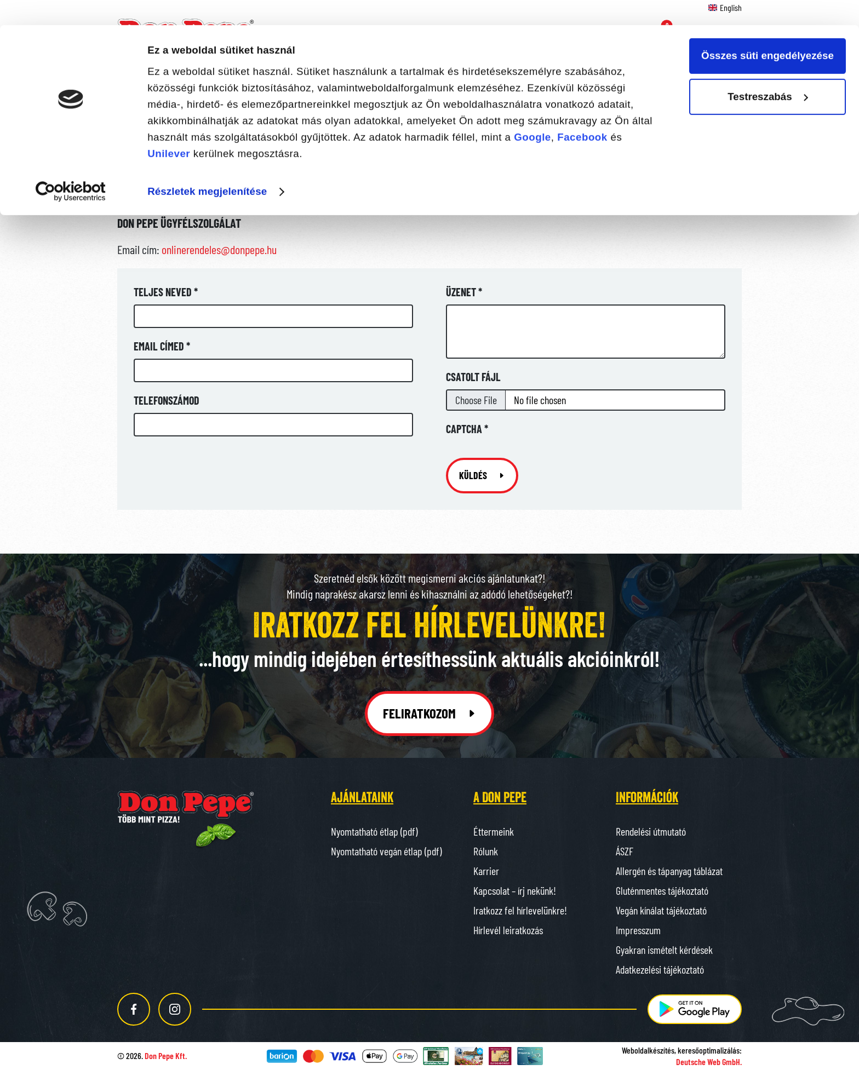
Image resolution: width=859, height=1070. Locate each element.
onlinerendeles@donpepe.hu (219, 249)
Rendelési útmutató (651, 831)
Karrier (486, 870)
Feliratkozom (430, 713)
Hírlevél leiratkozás (508, 929)
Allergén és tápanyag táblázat (669, 870)
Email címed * (162, 346)
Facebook (582, 112)
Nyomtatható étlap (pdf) (374, 831)
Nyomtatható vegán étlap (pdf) (386, 851)
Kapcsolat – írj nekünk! (514, 890)
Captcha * (467, 428)
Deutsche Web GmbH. (709, 1061)
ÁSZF (624, 851)
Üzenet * (464, 291)
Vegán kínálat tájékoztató (661, 910)
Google (532, 112)
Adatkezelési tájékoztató (660, 969)
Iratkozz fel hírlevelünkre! (520, 910)
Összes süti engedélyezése (767, 31)
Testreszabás (768, 72)
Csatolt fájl (473, 376)
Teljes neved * (166, 291)
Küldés (482, 475)
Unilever (168, 128)
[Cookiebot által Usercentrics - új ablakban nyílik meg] (71, 167)
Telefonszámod (166, 400)
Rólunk (485, 851)
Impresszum (638, 929)
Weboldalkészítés (648, 1050)
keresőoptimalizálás (709, 1050)
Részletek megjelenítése (207, 166)
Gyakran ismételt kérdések (664, 949)
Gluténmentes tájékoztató (662, 890)
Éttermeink (493, 831)
